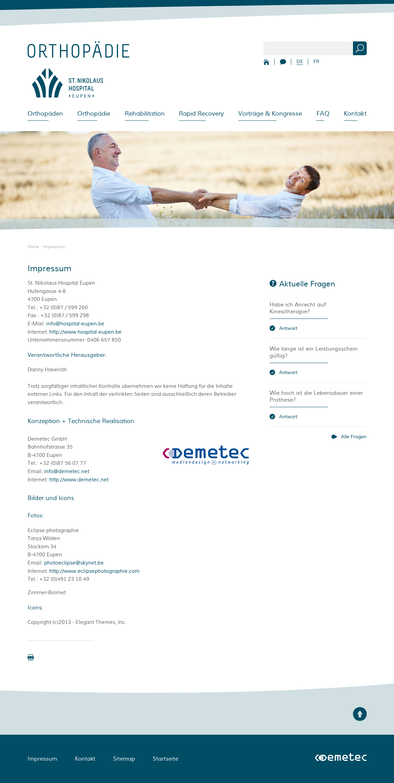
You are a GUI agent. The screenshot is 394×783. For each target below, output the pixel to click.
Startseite (165, 758)
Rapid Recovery (201, 113)
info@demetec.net (66, 471)
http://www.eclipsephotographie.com (94, 571)
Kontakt (355, 113)
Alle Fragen (353, 437)
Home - (35, 246)
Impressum (54, 246)
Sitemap (124, 758)
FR (316, 62)
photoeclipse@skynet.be (74, 563)
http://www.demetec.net (79, 480)
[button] (31, 657)
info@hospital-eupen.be (75, 324)
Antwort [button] (288, 328)
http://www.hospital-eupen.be (85, 332)
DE (299, 62)
